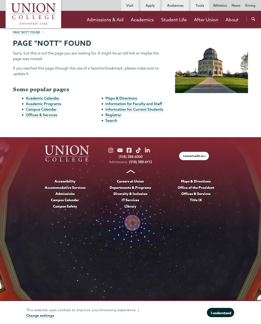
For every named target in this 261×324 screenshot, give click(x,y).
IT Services (130, 201)
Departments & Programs (130, 188)
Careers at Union (130, 182)
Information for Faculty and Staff (133, 104)
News (236, 5)
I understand (221, 313)
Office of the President (196, 188)
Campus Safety (65, 207)
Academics (142, 19)
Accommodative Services (65, 188)
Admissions (65, 194)
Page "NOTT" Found (26, 32)
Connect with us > (194, 157)
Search (111, 121)
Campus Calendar (41, 109)
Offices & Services (41, 115)
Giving (250, 5)
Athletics (220, 5)
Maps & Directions (121, 98)
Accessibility (65, 182)
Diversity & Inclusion (130, 194)
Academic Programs (43, 104)
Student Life (174, 19)
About (232, 19)
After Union (206, 19)
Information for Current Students (134, 109)
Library (130, 207)
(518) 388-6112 (140, 163)
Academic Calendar (42, 98)
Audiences (175, 5)
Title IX (196, 201)
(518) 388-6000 (131, 158)
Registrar (113, 115)
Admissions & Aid (105, 19)
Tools (200, 5)
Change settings (40, 315)
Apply (150, 5)
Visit (129, 5)
